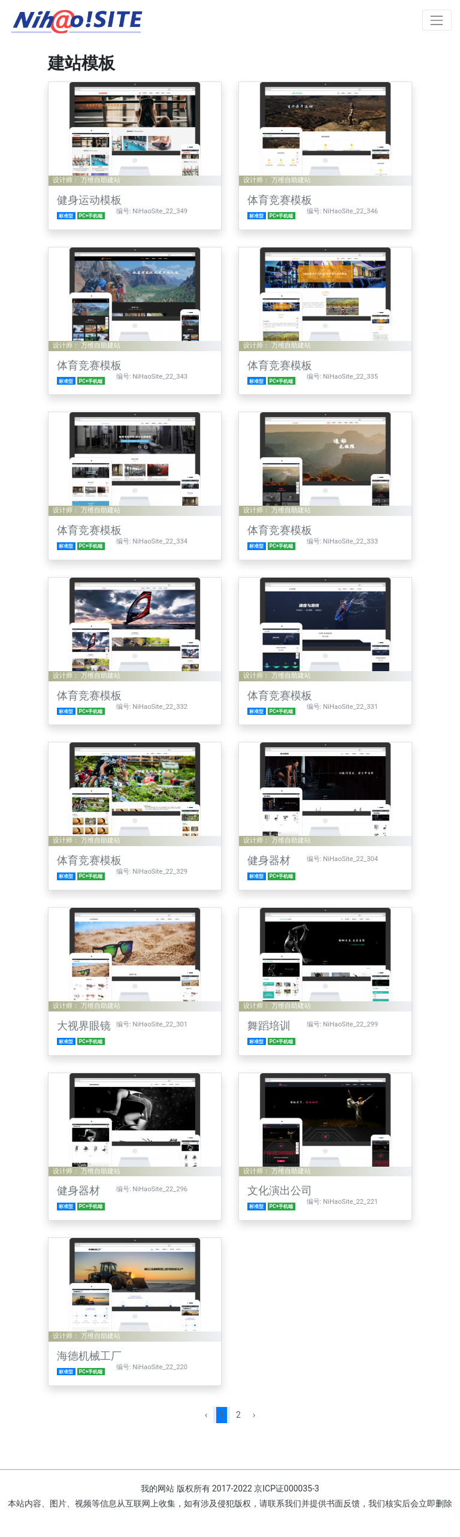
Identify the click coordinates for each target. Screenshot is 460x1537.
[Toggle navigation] (437, 20)
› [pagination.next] (254, 1415)
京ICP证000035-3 (286, 1488)
